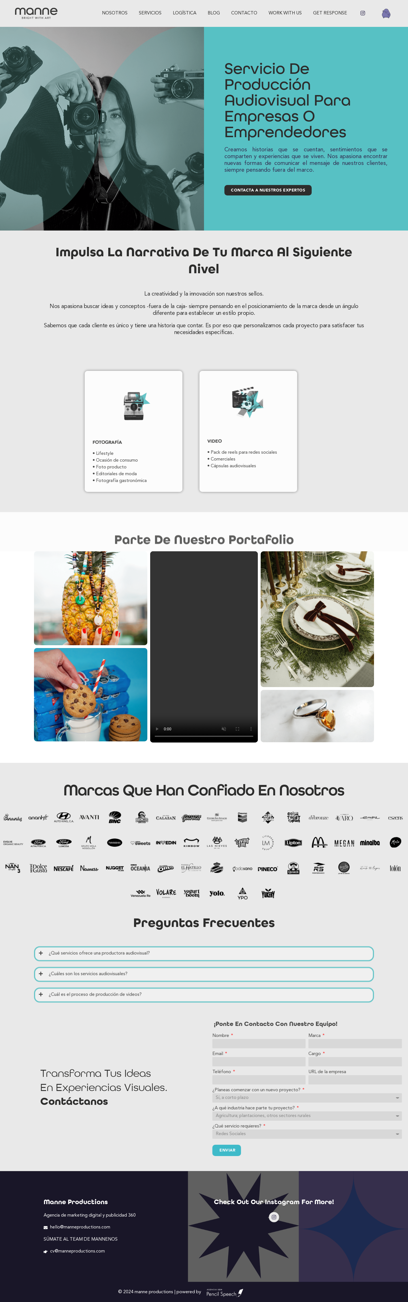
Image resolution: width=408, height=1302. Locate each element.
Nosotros (115, 13)
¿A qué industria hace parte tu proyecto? (339, 1107)
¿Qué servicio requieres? (323, 1125)
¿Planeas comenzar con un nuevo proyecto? (342, 1089)
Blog (214, 13)
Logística (184, 13)
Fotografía (63, 442)
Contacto (244, 13)
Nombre (307, 1035)
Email (304, 1053)
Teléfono (308, 1071)
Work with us (285, 13)
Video (170, 441)
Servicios (150, 13)
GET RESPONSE (330, 13)
